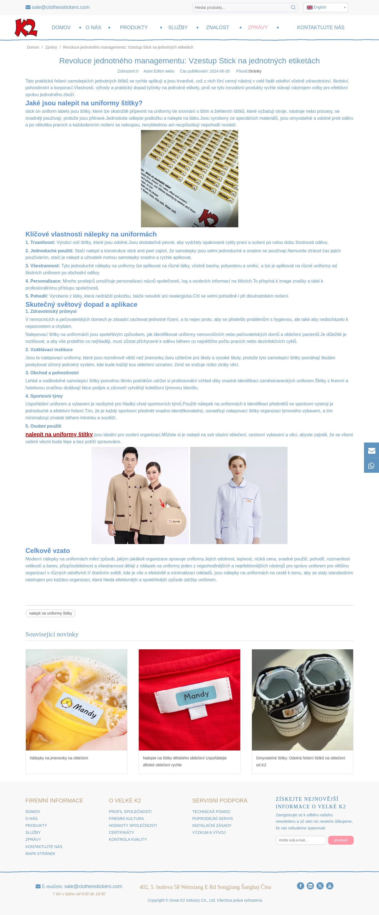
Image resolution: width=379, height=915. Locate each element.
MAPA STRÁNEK (41, 853)
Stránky (254, 71)
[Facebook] (300, 885)
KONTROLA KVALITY (128, 839)
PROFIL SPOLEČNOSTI (130, 811)
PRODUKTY (36, 825)
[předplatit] (340, 840)
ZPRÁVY (33, 839)
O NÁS (32, 818)
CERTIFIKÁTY (121, 832)
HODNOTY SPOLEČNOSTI (133, 825)
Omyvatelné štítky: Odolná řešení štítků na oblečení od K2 (300, 761)
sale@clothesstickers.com (61, 7)
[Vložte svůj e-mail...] (301, 840)
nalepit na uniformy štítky (50, 613)
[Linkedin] (310, 885)
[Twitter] (320, 885)
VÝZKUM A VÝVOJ (209, 832)
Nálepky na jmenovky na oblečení (59, 758)
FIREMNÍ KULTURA (126, 818)
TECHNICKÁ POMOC (211, 811)
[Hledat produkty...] (241, 7)
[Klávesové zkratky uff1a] (293, 7)
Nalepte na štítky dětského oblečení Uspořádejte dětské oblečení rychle (185, 761)
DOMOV (33, 811)
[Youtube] (329, 885)
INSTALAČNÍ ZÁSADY (212, 825)
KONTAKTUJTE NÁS (44, 846)
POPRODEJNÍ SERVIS (212, 818)
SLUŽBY (33, 832)
